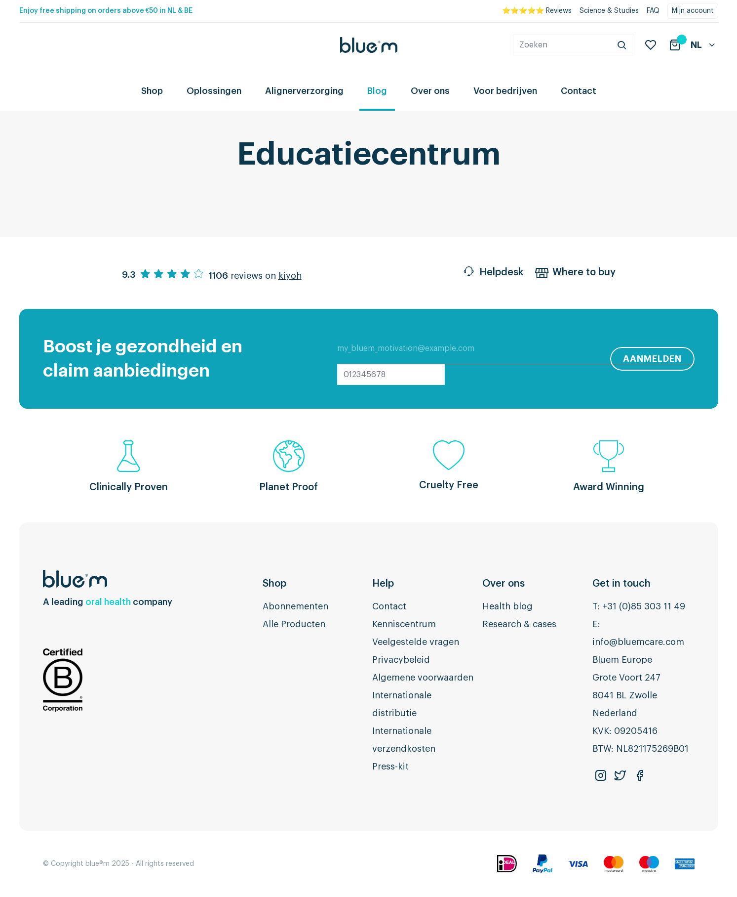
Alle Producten (294, 624)
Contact (578, 90)
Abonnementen (295, 606)
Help (383, 584)
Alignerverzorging (304, 90)
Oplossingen (214, 90)
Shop (152, 90)
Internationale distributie (401, 704)
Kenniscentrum (404, 624)
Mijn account (693, 10)
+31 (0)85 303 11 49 (643, 606)
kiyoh (290, 275)
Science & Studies (609, 10)
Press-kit (390, 766)
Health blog (507, 606)
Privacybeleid (401, 659)
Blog (377, 90)
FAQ (653, 10)
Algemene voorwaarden (422, 677)
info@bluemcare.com (638, 642)
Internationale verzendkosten (403, 739)
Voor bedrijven (505, 90)
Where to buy (575, 273)
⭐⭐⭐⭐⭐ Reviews (537, 10)
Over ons (430, 90)
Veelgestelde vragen (415, 642)
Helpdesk (492, 273)
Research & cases (519, 624)
